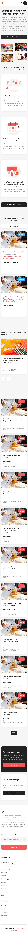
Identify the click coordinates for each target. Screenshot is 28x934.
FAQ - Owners (5, 909)
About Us (3, 905)
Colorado (3, 875)
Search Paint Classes (14, 37)
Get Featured (14, 226)
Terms (18, 928)
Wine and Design (6, 869)
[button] (21, 3)
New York (3, 888)
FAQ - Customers (6, 912)
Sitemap (14, 930)
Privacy (23, 928)
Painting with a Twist (6, 865)
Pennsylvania (4, 892)
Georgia (3, 882)
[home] (6, 3)
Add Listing (14, 765)
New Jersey (4, 885)
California (4, 872)
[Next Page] (14, 733)
